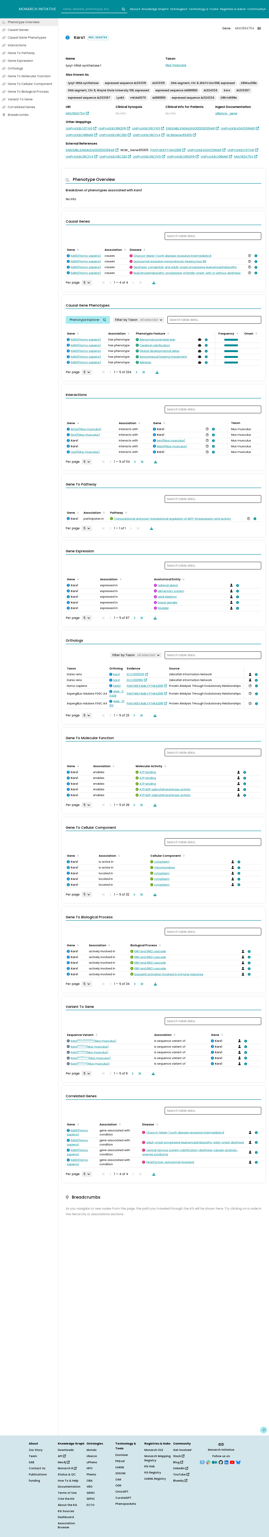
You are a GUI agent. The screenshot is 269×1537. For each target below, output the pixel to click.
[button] (230, 340)
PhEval (120, 1461)
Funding (34, 1481)
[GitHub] (221, 1462)
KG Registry (152, 1472)
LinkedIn (180, 1468)
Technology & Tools (203, 9)
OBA (90, 1481)
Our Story (36, 1450)
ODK (118, 1485)
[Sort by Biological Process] (159, 945)
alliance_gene (226, 113)
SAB (31, 1462)
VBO (90, 1487)
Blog (178, 1462)
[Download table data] (153, 282)
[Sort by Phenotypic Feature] (167, 333)
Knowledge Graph (155, 9)
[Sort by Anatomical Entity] (183, 579)
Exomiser (121, 1455)
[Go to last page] (143, 372)
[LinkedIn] (226, 1462)
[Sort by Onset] (255, 333)
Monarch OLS (153, 1450)
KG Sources (66, 1511)
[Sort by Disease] (143, 249)
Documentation (69, 1487)
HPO (90, 1468)
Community (256, 9)
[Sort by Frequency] (236, 333)
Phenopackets (125, 1504)
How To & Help (68, 1481)
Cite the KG (66, 1499)
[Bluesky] (238, 1462)
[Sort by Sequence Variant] (96, 1034)
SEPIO (91, 1499)
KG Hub (149, 1466)
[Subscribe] (202, 1462)
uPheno (92, 1462)
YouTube (181, 1474)
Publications (38, 1474)
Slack (178, 1456)
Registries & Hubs (233, 9)
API (62, 1456)
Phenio (91, 1474)
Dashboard (66, 1517)
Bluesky (180, 1481)
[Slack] (208, 1462)
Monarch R (67, 1468)
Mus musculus (175, 65)
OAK (118, 1479)
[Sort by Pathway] (125, 512)
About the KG (67, 1505)
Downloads (66, 1450)
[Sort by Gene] (77, 249)
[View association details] (255, 256)
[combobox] (94, 9)
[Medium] (214, 1462)
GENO (91, 1493)
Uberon (92, 1456)
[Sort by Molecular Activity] (164, 766)
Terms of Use (67, 1493)
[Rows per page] (87, 282)
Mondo (92, 1450)
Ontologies (178, 9)
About (135, 9)
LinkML (119, 1467)
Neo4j (64, 1462)
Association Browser (66, 1525)
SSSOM (120, 1473)
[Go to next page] (135, 372)
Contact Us (37, 1468)
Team (33, 1456)
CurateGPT (123, 1498)
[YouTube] (232, 1462)
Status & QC (67, 1474)
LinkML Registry (155, 1479)
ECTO (90, 1505)
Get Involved (182, 1450)
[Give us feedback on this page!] (263, 1430)
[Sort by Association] (124, 249)
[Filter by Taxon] (138, 320)
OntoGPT (122, 1492)
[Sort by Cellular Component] (183, 855)
